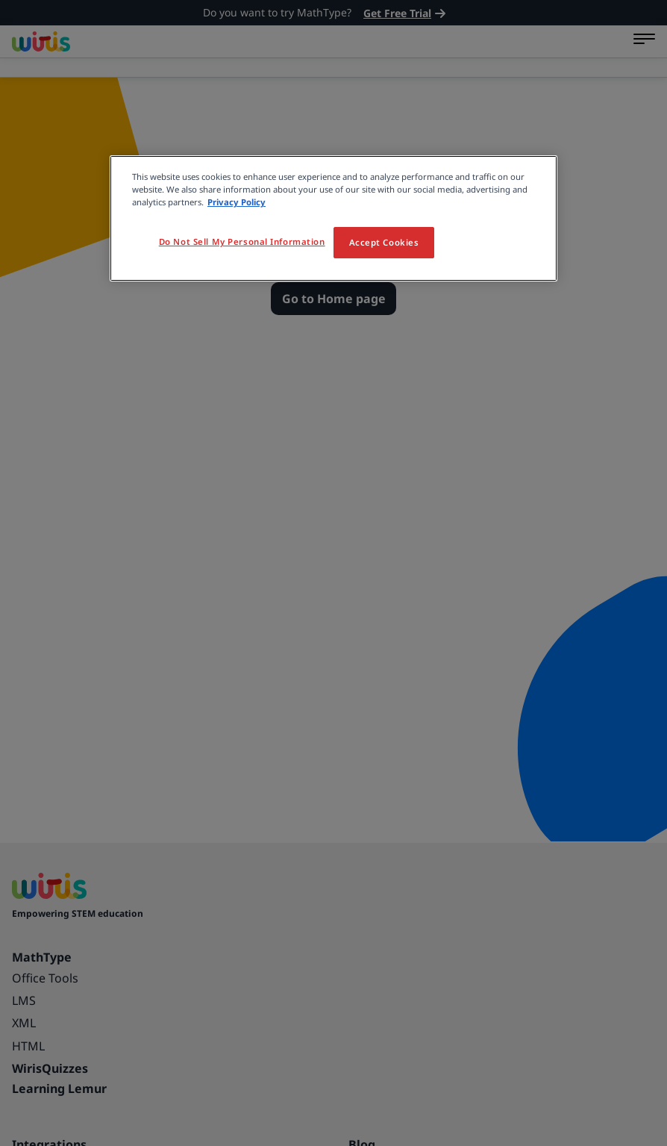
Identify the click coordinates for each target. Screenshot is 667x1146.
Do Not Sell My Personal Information (242, 241)
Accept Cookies (384, 242)
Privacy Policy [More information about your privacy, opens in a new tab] (236, 202)
